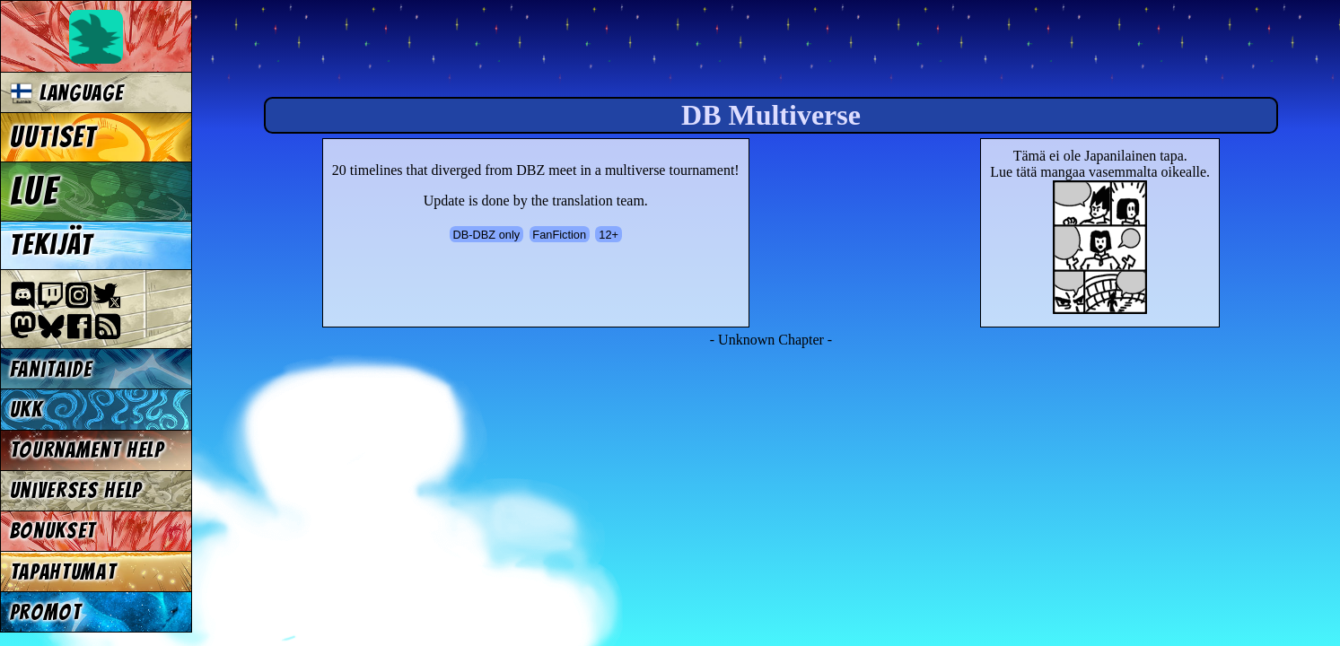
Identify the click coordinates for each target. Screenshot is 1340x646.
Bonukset (53, 530)
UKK (26, 409)
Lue (34, 191)
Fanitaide (51, 369)
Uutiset (54, 137)
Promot (46, 612)
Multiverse (468, 50)
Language (67, 93)
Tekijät (52, 245)
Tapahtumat (63, 572)
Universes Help (76, 490)
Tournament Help (87, 450)
